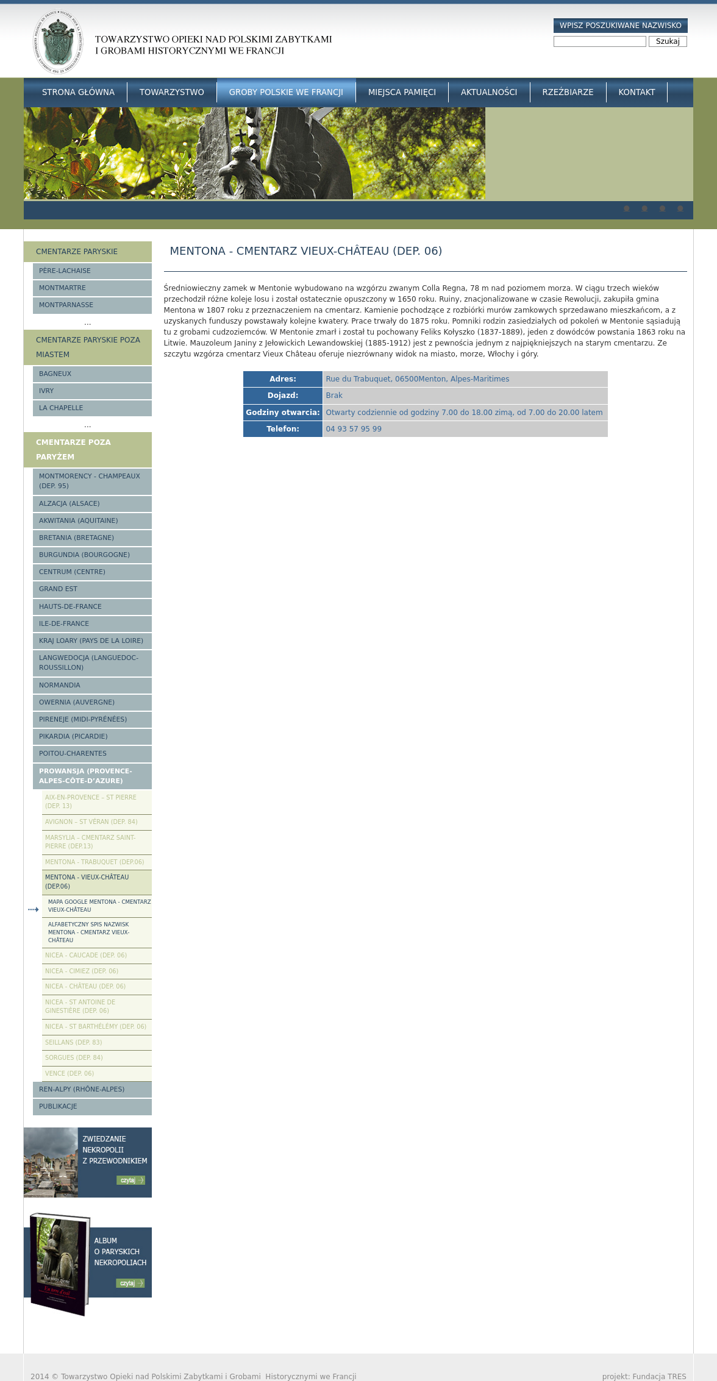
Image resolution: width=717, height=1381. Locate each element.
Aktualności (489, 92)
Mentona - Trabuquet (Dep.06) (94, 862)
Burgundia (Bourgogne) (84, 555)
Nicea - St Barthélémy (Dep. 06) (95, 1026)
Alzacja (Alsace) (69, 504)
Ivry (46, 391)
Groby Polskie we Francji (286, 92)
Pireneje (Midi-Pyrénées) (83, 719)
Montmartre (62, 288)
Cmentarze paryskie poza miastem (88, 347)
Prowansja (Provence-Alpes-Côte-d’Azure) (85, 776)
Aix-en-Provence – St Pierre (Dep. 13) (91, 802)
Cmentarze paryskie (77, 251)
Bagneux (55, 374)
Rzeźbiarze (568, 92)
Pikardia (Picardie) (73, 736)
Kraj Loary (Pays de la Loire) (91, 641)
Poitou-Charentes (73, 754)
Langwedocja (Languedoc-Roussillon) (88, 663)
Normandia (59, 685)
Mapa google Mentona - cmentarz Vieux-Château (99, 906)
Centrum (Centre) (72, 572)
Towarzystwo (172, 92)
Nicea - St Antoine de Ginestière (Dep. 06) (80, 1007)
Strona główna (78, 92)
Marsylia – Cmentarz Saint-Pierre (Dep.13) (90, 842)
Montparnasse (66, 305)
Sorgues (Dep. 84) (74, 1057)
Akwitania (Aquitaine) (78, 521)
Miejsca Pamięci (402, 92)
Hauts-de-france (70, 607)
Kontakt (637, 92)
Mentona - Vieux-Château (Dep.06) (87, 882)
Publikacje (58, 1106)
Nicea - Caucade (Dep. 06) (86, 955)
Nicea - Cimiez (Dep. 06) (81, 971)
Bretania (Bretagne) (76, 538)
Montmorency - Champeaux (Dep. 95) (89, 481)
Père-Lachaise (65, 271)
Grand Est (58, 589)
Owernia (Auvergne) (77, 702)
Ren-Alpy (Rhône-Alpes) (81, 1089)
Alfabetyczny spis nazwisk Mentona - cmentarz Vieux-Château (88, 932)
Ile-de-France (64, 624)
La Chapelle (61, 408)
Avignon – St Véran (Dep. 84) (91, 821)
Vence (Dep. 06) (69, 1073)
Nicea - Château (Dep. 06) (85, 986)
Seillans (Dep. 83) (73, 1042)
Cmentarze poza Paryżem (73, 449)
